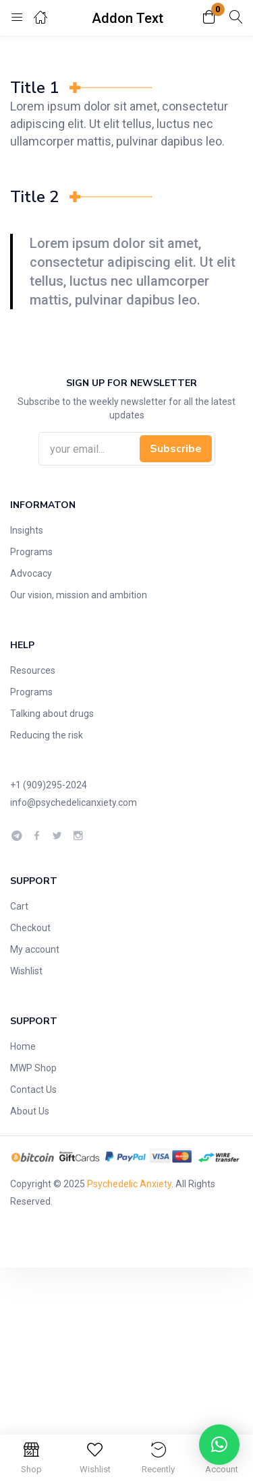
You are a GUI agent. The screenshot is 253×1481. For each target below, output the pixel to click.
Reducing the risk (46, 735)
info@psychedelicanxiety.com (73, 802)
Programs (31, 551)
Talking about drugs (52, 713)
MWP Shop (33, 1068)
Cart (19, 906)
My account (34, 949)
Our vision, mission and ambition (78, 595)
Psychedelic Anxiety (129, 1183)
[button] (209, 18)
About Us (29, 1111)
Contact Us (33, 1089)
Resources (32, 670)
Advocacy (31, 573)
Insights (26, 530)
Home (23, 1046)
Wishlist (26, 971)
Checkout (30, 927)
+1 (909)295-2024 (48, 785)
